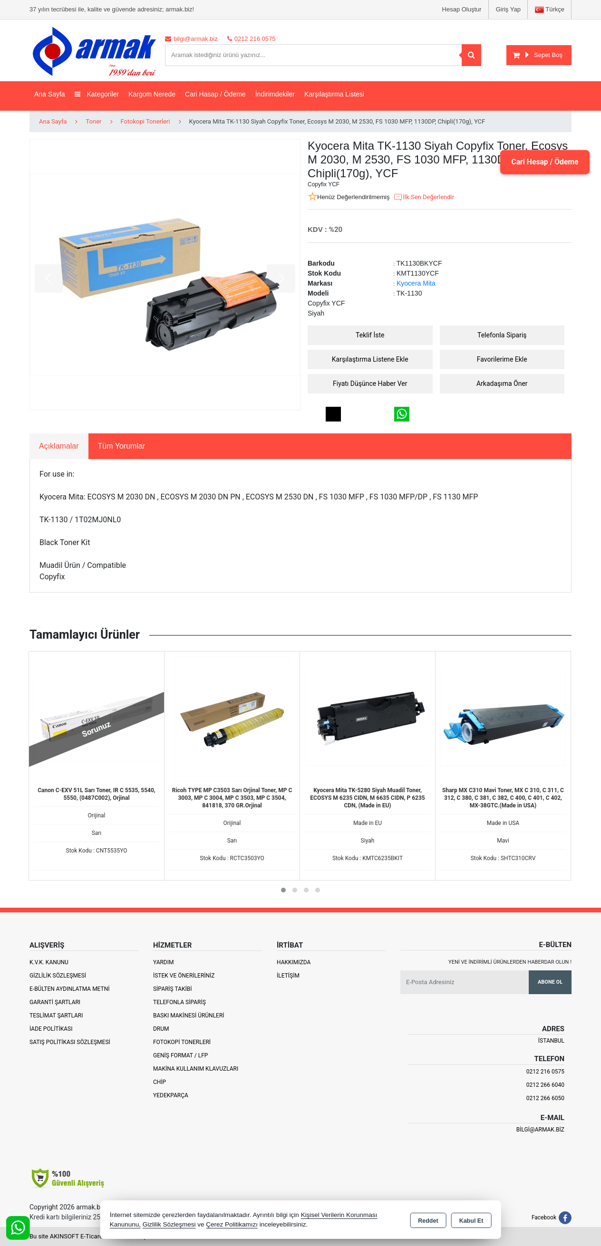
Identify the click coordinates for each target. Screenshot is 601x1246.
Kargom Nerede (151, 94)
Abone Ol (550, 982)
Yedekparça (170, 1095)
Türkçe (549, 9)
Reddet (428, 1220)
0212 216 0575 (545, 1071)
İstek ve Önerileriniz (184, 975)
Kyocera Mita (416, 283)
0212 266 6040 (545, 1085)
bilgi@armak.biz (540, 1129)
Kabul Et (471, 1220)
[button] (283, 890)
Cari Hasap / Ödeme (215, 94)
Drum (161, 1029)
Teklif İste (370, 335)
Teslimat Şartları (56, 1015)
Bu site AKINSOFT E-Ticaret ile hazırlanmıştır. (91, 1236)
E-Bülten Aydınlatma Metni (69, 989)
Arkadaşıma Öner (502, 383)
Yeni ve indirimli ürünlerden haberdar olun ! (510, 962)
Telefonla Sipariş (502, 335)
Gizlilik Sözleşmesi (57, 975)
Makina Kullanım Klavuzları (195, 1068)
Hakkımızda (293, 962)
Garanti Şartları (54, 1002)
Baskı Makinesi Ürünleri (188, 1015)
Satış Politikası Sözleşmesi (69, 1042)
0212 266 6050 (545, 1098)
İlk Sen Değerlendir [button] (423, 197)
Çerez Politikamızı (232, 1224)
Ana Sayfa (49, 94)
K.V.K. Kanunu (48, 962)
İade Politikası (50, 1029)
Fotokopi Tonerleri (182, 1042)
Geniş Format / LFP (180, 1055)
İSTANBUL (551, 1040)
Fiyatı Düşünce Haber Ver (370, 383)
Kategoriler (97, 94)
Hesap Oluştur (462, 9)
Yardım (163, 962)
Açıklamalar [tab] (59, 446)
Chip (159, 1082)
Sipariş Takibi (172, 989)
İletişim (288, 975)
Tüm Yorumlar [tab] (121, 446)
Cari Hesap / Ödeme (543, 161)
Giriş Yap (508, 9)
